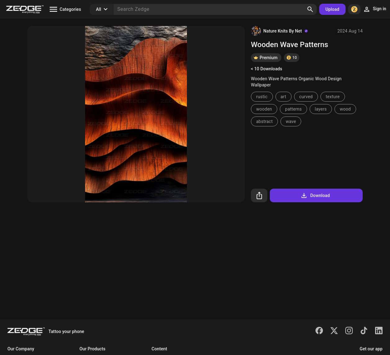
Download (315, 195)
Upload (332, 9)
